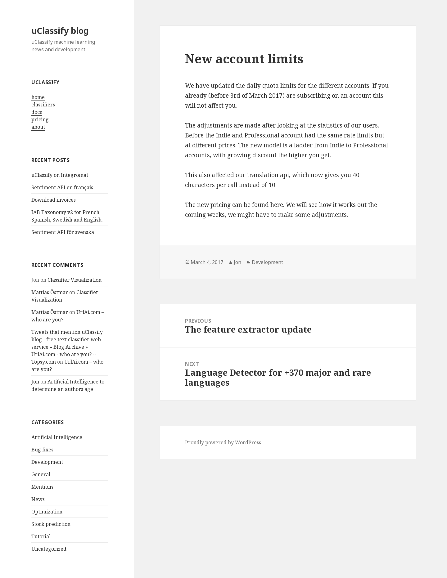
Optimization (46, 511)
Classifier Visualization (74, 279)
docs (36, 112)
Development (47, 462)
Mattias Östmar (49, 292)
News (38, 499)
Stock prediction (50, 524)
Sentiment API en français (62, 187)
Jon (35, 381)
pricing (40, 119)
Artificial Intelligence (56, 437)
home (38, 97)
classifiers (43, 104)
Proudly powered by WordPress (223, 442)
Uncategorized (48, 548)
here (276, 205)
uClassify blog (60, 30)
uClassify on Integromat (59, 175)
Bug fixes (42, 449)
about (38, 126)
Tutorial (41, 536)
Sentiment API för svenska (62, 232)
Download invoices (53, 199)
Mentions (42, 486)
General (40, 474)
